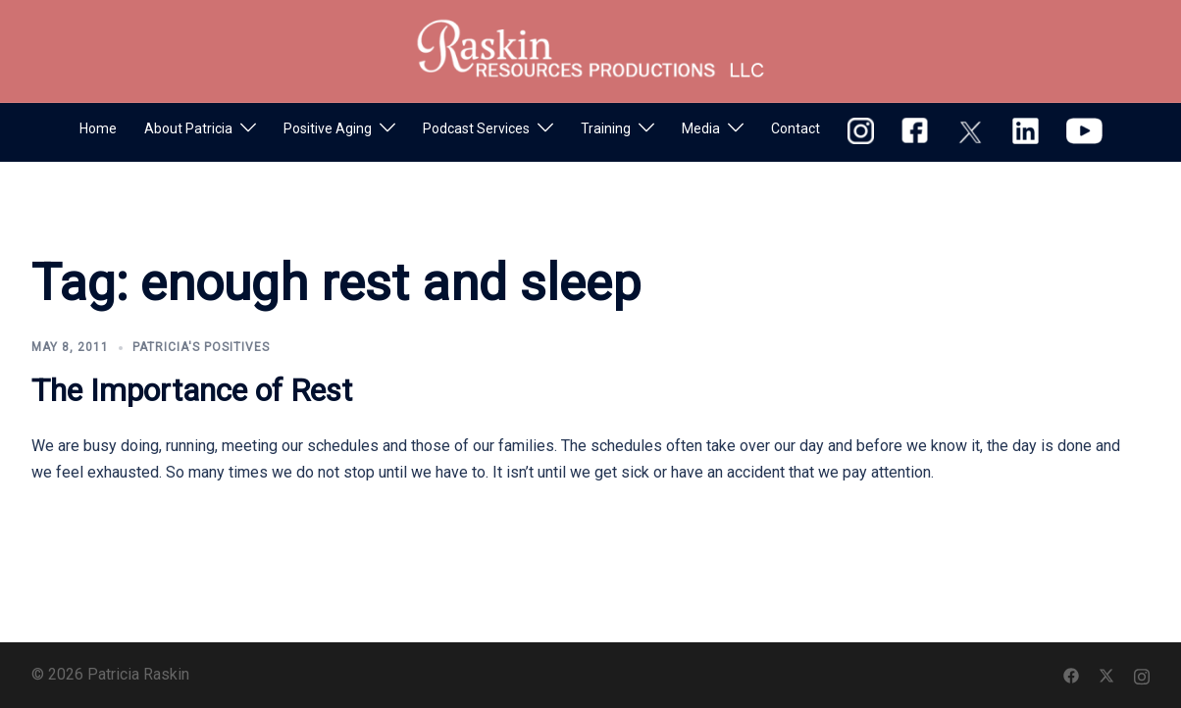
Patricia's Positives (201, 347)
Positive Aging (327, 128)
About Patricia (188, 128)
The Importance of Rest (191, 390)
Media (701, 128)
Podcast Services (476, 128)
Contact (795, 128)
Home (98, 128)
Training (606, 128)
